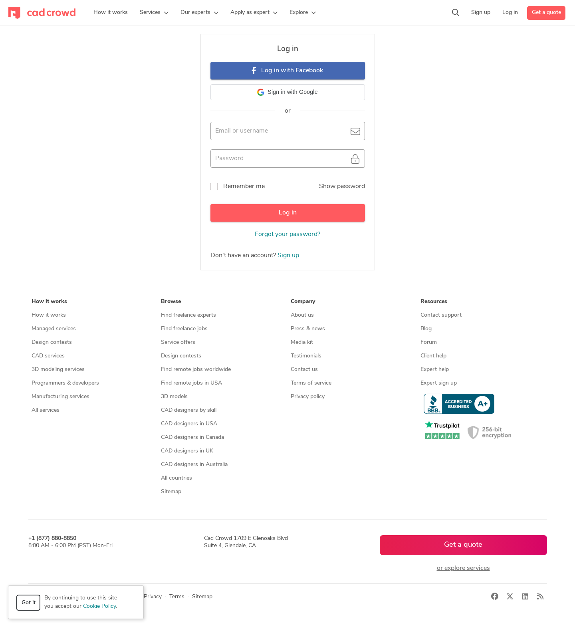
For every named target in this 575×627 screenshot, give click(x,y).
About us (302, 315)
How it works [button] (49, 302)
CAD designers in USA (189, 424)
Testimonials (306, 356)
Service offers (178, 342)
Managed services (54, 329)
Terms (176, 597)
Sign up (288, 255)
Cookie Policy (99, 606)
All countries (176, 478)
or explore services (463, 568)
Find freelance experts (188, 315)
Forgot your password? (287, 234)
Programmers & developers (65, 383)
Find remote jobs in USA (191, 383)
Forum (428, 342)
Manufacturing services (60, 397)
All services (45, 410)
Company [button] (303, 302)
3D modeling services (58, 370)
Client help (433, 356)
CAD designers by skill (188, 410)
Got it (29, 603)
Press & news (308, 329)
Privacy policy (308, 397)
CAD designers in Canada (192, 437)
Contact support (441, 315)
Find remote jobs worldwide (196, 370)
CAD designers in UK (187, 451)
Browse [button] (171, 302)
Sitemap (171, 492)
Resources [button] (433, 302)
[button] (154, 13)
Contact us (304, 370)
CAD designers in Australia (194, 465)
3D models (174, 397)
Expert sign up (438, 383)
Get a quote (546, 13)
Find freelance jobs (184, 329)
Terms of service (311, 383)
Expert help (434, 370)
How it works (49, 315)
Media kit (302, 342)
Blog (426, 329)
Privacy (153, 597)
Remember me (244, 186)
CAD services (48, 356)
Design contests (52, 342)
